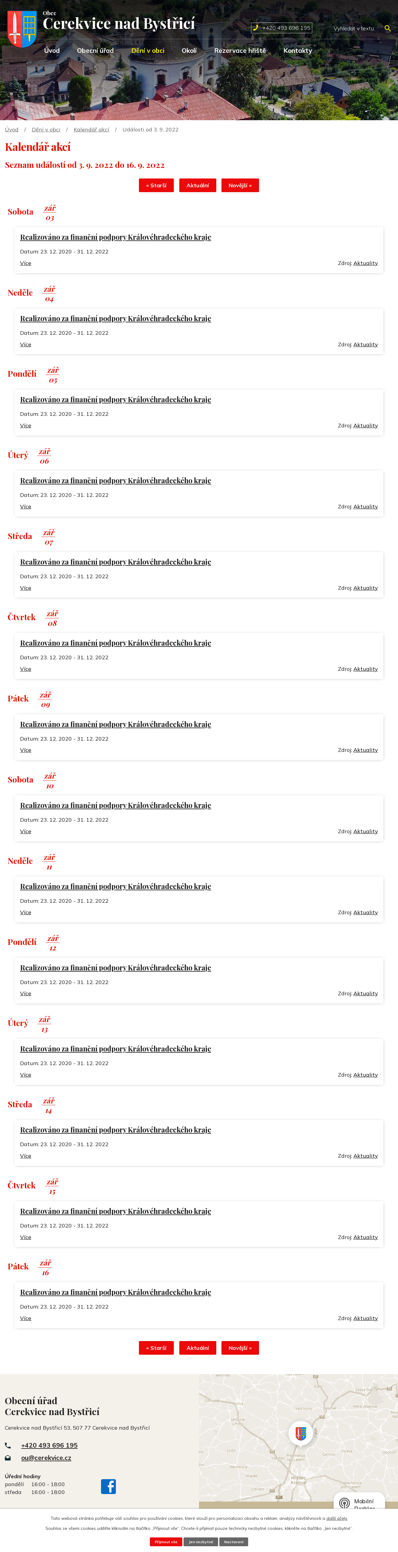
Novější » (243, 186)
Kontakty (297, 50)
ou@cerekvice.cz (46, 1459)
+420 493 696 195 (49, 1447)
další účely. (337, 1518)
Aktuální (198, 186)
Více (25, 263)
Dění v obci (147, 50)
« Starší (153, 186)
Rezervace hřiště (240, 50)
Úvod (52, 50)
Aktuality (365, 263)
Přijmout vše (165, 1541)
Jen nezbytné (201, 1541)
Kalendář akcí (91, 129)
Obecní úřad (95, 50)
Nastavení (235, 1541)
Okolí (189, 50)
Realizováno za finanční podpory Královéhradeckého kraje (115, 238)
